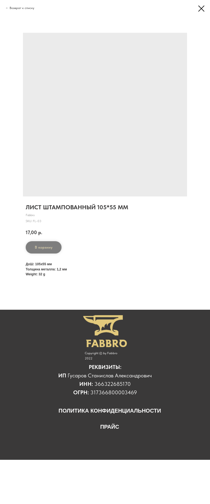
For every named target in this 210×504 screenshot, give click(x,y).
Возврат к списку (22, 8)
